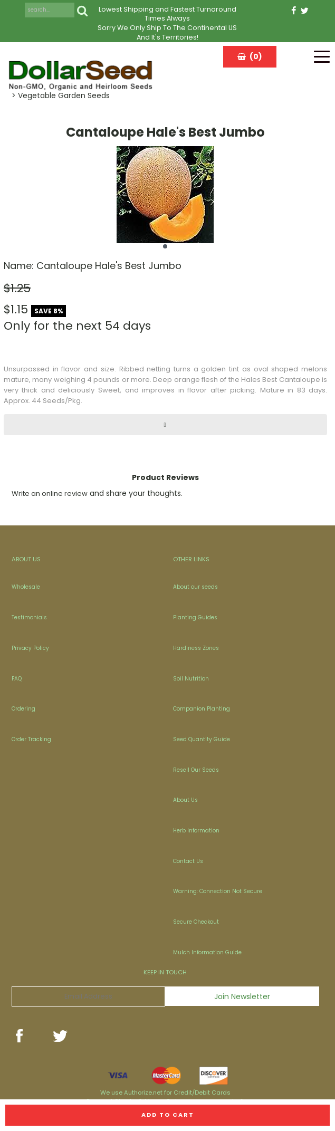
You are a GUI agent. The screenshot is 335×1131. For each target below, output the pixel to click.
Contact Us (188, 861)
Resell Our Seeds (196, 770)
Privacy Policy (30, 648)
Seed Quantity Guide (201, 739)
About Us (185, 800)
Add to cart (167, 1114)
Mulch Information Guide (207, 952)
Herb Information (196, 831)
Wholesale (26, 587)
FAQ (17, 679)
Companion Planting (201, 709)
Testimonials (29, 617)
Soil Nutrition (191, 679)
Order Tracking (31, 739)
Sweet (109, 390)
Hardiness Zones (196, 648)
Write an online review (50, 493)
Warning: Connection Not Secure (217, 891)
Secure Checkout (196, 922)
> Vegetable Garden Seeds (61, 95)
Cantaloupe (299, 380)
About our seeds (195, 587)
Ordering (23, 709)
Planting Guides (195, 617)
